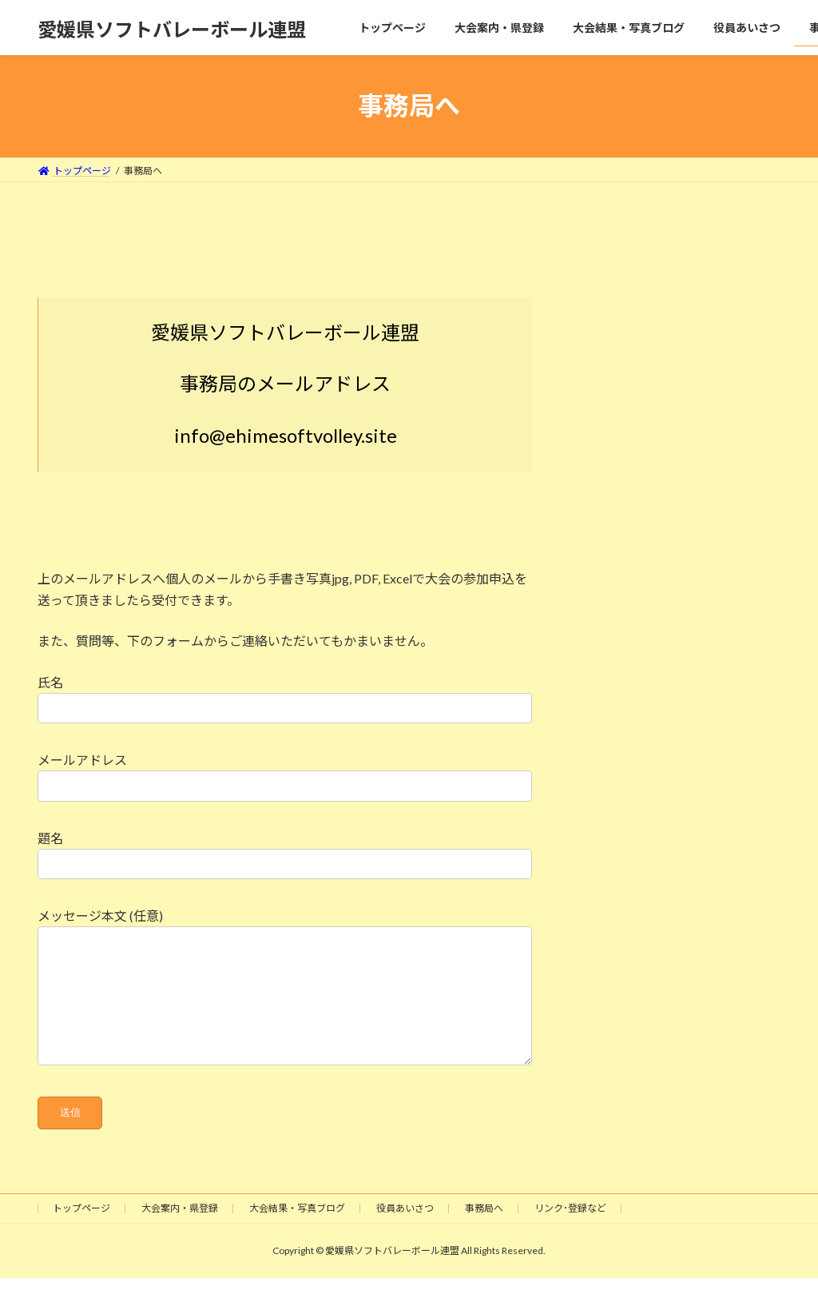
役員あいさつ (405, 1232)
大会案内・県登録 (179, 1232)
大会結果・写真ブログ (297, 1232)
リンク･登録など (570, 1232)
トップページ (81, 1232)
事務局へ (484, 1232)
